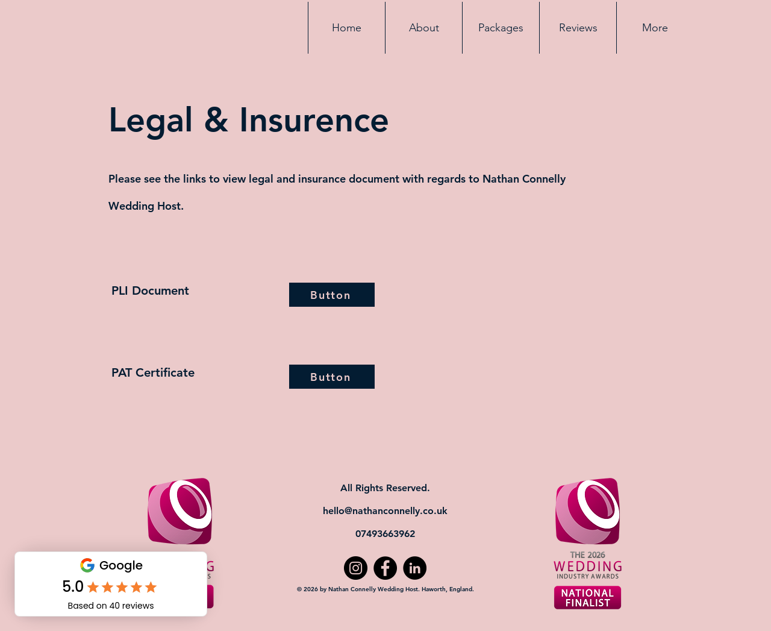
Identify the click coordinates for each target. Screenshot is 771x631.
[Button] (332, 295)
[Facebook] (385, 568)
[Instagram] (355, 568)
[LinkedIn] (414, 568)
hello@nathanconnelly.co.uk (385, 510)
